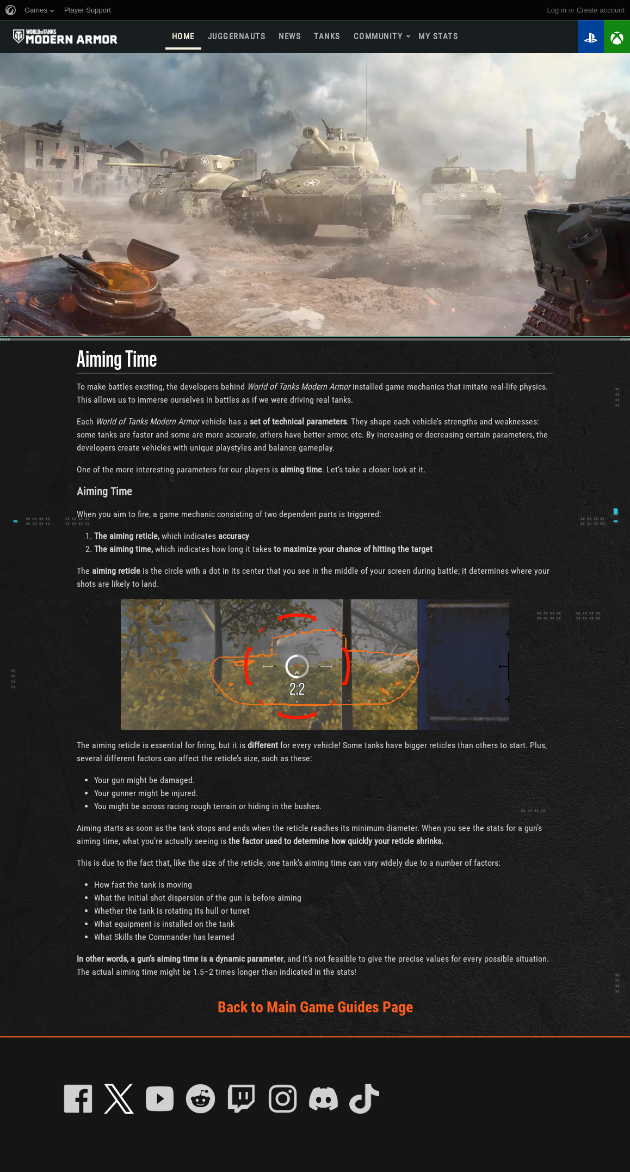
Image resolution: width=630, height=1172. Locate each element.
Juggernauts (237, 36)
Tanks (327, 36)
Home (183, 36)
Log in (556, 10)
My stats (438, 36)
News (290, 36)
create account (601, 10)
